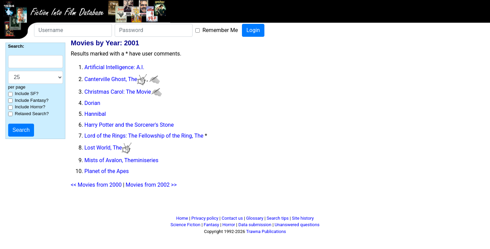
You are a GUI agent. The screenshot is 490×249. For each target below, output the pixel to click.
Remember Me (220, 30)
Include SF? (26, 93)
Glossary (254, 218)
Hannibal (95, 114)
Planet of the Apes (106, 171)
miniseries (145, 160)
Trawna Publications (266, 231)
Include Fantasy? (32, 100)
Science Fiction (185, 224)
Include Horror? (30, 106)
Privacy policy (204, 218)
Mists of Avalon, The (108, 160)
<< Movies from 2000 (96, 185)
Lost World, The (103, 147)
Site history (303, 218)
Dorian (92, 103)
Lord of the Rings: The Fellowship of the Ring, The (143, 136)
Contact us (232, 218)
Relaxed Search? (32, 113)
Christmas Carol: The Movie (117, 92)
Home (182, 218)
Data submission (254, 224)
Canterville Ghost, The (110, 79)
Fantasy (211, 224)
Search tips (278, 218)
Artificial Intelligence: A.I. (114, 67)
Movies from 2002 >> (151, 185)
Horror (229, 224)
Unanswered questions (297, 224)
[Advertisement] (245, 204)
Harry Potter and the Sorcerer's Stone (129, 125)
